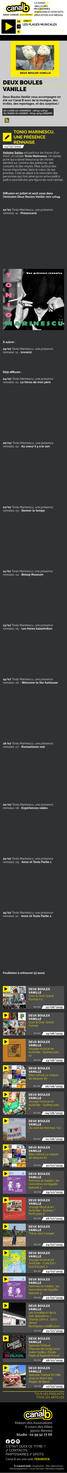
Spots (38, 1454)
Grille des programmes (42, 7)
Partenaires (17, 1454)
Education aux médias (48, 15)
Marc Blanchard (54, 1466)
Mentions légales (55, 1468)
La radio (39, 3)
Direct (27, 21)
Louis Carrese (36, 1468)
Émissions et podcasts (48, 12)
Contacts (18, 1450)
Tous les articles (50, 1397)
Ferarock (42, 1459)
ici (35, 973)
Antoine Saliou (13, 152)
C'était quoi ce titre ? (25, 1446)
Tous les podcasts (49, 1394)
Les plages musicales (40, 24)
